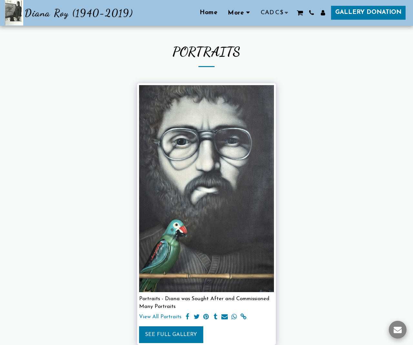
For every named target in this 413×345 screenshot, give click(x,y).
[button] (300, 12)
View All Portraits (160, 317)
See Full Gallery (171, 334)
